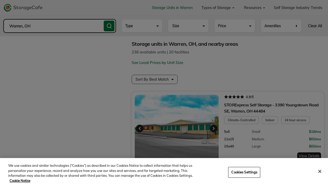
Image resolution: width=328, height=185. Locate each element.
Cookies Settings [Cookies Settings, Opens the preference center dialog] (244, 178)
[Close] (319, 177)
